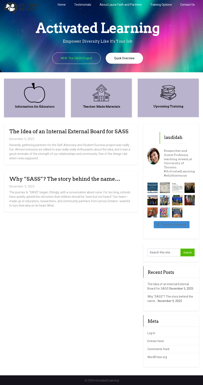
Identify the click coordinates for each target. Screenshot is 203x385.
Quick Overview (124, 58)
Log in (151, 333)
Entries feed (155, 341)
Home (62, 4)
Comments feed (158, 349)
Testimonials (82, 4)
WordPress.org (157, 357)
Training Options (161, 4)
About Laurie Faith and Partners (121, 4)
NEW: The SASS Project (76, 58)
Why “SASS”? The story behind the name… (64, 179)
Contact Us (187, 4)
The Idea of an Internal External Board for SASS (68, 131)
